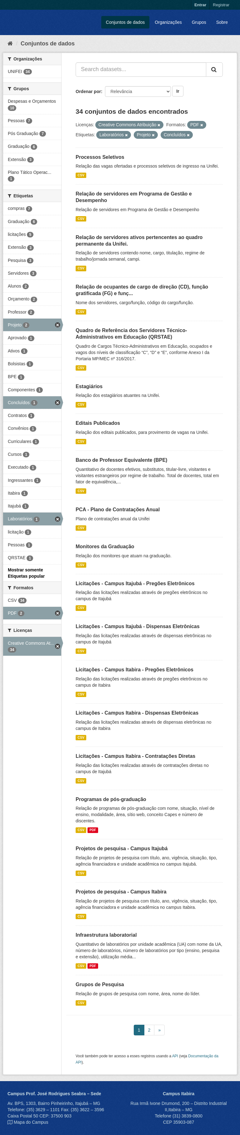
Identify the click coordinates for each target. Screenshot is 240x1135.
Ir (177, 91)
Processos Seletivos (100, 157)
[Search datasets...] (141, 69)
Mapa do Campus (31, 1122)
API (175, 1056)
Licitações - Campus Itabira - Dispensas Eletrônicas (137, 713)
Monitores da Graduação (105, 546)
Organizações (168, 22)
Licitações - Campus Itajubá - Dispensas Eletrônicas (138, 626)
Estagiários (89, 386)
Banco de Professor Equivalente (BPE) (121, 460)
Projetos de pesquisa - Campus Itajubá (122, 848)
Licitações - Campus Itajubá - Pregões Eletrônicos (135, 583)
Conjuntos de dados (125, 22)
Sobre (222, 22)
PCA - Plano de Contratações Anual (118, 509)
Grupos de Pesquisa (100, 984)
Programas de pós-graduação (111, 799)
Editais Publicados (98, 423)
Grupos (199, 22)
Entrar (200, 5)
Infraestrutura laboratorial (106, 935)
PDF (92, 830)
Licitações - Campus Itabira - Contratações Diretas (135, 756)
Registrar (221, 5)
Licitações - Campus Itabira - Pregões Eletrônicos (134, 669)
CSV (81, 175)
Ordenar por (88, 91)
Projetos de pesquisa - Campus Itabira (121, 891)
